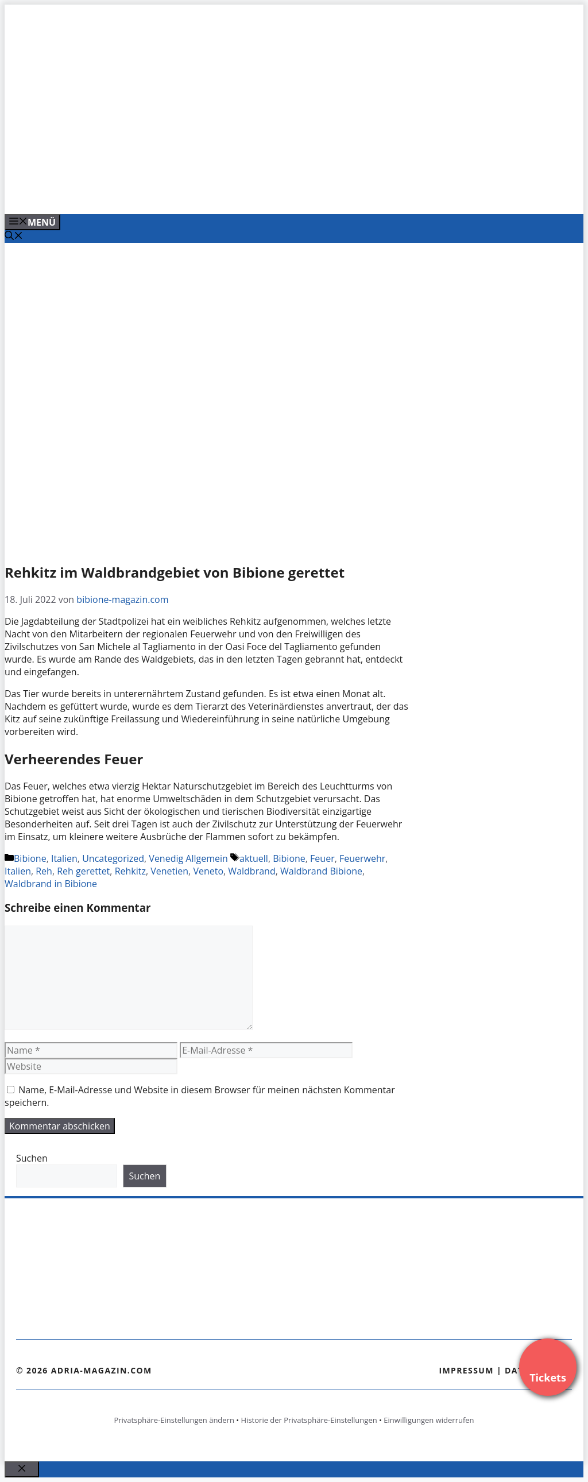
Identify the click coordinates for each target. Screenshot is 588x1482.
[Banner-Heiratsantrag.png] (237, 193)
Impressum (466, 1370)
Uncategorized (113, 858)
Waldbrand (251, 871)
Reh (44, 871)
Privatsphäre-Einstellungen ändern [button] (174, 1420)
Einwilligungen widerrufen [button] (429, 1420)
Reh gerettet (83, 871)
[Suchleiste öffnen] (14, 236)
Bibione (30, 858)
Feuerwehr (362, 858)
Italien (64, 858)
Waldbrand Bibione (321, 871)
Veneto (208, 871)
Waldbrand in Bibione (51, 883)
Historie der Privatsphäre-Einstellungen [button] (309, 1420)
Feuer (322, 858)
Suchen (32, 1158)
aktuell (253, 858)
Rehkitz (130, 871)
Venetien (169, 871)
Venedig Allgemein (188, 858)
